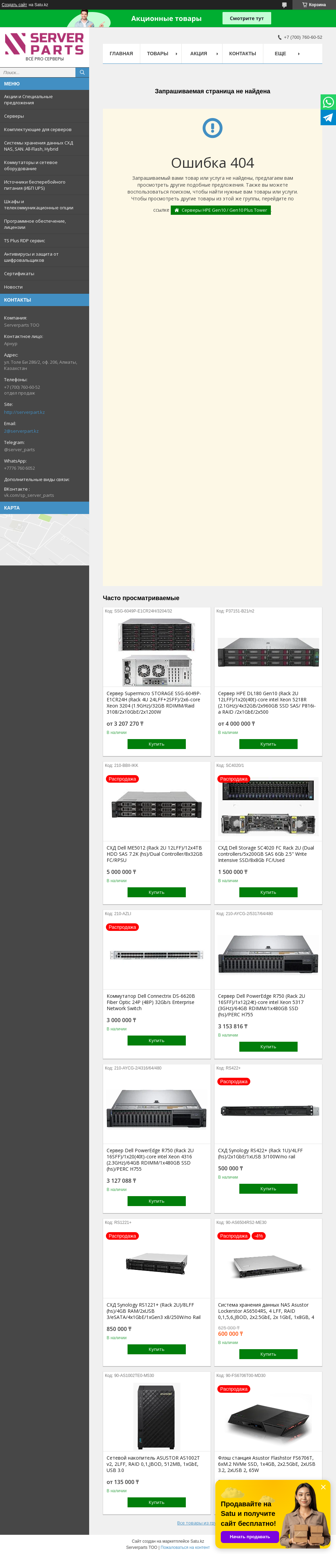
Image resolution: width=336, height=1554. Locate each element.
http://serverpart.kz (24, 412)
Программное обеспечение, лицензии (35, 224)
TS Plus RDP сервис (24, 240)
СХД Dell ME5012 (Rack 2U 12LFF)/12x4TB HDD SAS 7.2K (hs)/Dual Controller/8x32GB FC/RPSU (155, 854)
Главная (121, 53)
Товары (157, 53)
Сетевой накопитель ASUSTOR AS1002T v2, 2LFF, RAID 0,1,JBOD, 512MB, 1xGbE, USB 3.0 (153, 1464)
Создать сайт (14, 4)
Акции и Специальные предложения (28, 99)
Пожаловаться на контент (185, 1547)
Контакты (242, 53)
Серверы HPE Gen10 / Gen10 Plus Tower (224, 210)
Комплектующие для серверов (38, 129)
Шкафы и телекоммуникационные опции (38, 204)
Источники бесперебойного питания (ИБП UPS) (34, 185)
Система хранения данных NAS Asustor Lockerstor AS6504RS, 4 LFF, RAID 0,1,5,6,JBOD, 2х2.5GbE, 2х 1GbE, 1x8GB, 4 (266, 1311)
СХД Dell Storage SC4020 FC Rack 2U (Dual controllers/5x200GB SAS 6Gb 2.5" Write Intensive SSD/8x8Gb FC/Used (266, 854)
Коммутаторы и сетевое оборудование (31, 165)
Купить (157, 744)
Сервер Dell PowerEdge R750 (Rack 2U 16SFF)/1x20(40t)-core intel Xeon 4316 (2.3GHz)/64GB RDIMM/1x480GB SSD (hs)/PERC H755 (150, 1159)
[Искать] (82, 72)
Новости (13, 287)
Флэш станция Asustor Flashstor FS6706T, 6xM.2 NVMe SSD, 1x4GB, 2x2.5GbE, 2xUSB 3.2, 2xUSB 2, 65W (266, 1464)
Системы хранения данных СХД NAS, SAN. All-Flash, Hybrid (38, 146)
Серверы (14, 116)
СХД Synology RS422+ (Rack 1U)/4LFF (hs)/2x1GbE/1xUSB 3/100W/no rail (260, 1153)
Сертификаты (19, 273)
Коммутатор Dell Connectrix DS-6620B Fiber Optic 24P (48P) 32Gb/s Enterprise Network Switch (151, 1002)
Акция (198, 53)
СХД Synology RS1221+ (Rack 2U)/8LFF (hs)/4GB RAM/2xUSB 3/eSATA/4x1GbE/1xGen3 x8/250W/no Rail (154, 1311)
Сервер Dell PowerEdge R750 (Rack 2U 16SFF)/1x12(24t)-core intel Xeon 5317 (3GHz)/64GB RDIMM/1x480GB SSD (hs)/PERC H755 (261, 1005)
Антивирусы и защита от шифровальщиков (31, 257)
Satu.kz (197, 1541)
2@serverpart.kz (21, 431)
